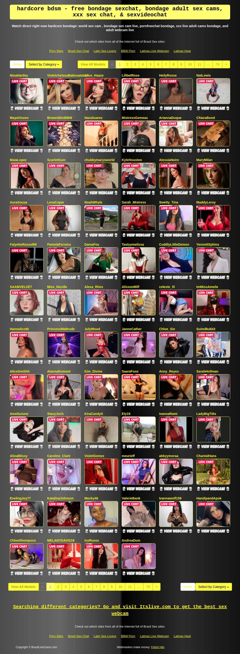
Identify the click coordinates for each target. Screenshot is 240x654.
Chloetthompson (23, 540)
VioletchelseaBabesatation (68, 75)
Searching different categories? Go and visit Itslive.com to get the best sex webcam (120, 610)
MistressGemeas (135, 118)
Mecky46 (91, 498)
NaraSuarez (93, 118)
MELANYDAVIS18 (60, 540)
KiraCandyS (93, 414)
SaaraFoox (130, 371)
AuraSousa (18, 202)
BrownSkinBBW (59, 118)
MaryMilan (204, 160)
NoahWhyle (93, 202)
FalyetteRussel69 (23, 244)
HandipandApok (208, 498)
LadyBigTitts (206, 414)
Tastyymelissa (133, 244)
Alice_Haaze (94, 75)
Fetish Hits (158, 647)
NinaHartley (19, 75)
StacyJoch (55, 414)
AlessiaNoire (169, 160)
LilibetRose (130, 75)
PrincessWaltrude (61, 329)
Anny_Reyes (169, 371)
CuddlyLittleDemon (174, 244)
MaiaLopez (18, 160)
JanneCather (132, 329)
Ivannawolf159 (170, 498)
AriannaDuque (170, 118)
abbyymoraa (168, 456)
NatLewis (203, 75)
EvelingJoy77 (20, 498)
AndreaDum (131, 540)
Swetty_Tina (168, 202)
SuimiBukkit (205, 329)
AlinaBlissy (18, 456)
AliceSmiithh (20, 371)
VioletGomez (94, 456)
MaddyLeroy (206, 202)
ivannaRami (168, 414)
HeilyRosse (168, 75)
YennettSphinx (207, 244)
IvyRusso (91, 540)
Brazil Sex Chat (78, 51)
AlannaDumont (59, 371)
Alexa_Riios (93, 287)
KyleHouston (132, 160)
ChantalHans (206, 456)
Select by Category (44, 64)
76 (217, 64)
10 (190, 64)
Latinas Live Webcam (154, 51)
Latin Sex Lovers (105, 51)
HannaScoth (19, 329)
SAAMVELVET (21, 287)
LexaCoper (55, 202)
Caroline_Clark (58, 456)
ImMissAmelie (207, 287)
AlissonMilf (130, 287)
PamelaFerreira (59, 244)
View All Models (93, 64)
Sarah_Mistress (134, 202)
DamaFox (91, 244)
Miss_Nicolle (57, 287)
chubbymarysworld (99, 160)
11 (199, 64)
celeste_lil (167, 287)
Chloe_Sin (167, 329)
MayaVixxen (19, 118)
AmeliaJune (19, 414)
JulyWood (92, 329)
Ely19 (126, 414)
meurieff (128, 456)
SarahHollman (207, 371)
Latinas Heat (182, 51)
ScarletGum (56, 160)
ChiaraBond (205, 118)
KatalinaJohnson (60, 498)
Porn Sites (56, 51)
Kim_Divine (93, 371)
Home (17, 64)
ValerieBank (131, 498)
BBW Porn (128, 51)
